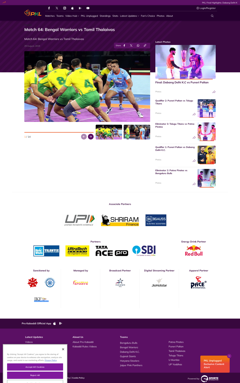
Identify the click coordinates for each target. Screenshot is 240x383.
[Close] (63, 360)
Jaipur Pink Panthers (131, 365)
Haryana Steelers (129, 360)
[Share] (214, 92)
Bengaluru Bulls (128, 342)
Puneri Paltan (176, 346)
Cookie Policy (78, 378)
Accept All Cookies (35, 378)
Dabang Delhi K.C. (130, 351)
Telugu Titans (176, 355)
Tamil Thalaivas (177, 351)
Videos (29, 342)
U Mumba (174, 359)
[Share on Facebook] (124, 46)
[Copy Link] (145, 46)
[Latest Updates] (129, 15)
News (28, 351)
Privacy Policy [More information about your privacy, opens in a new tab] (51, 371)
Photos (158, 91)
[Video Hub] (72, 15)
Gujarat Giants (128, 356)
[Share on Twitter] (131, 46)
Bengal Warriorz (129, 347)
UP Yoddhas (175, 364)
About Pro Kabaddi (83, 342)
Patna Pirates (176, 342)
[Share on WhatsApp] (138, 46)
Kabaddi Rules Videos (85, 346)
